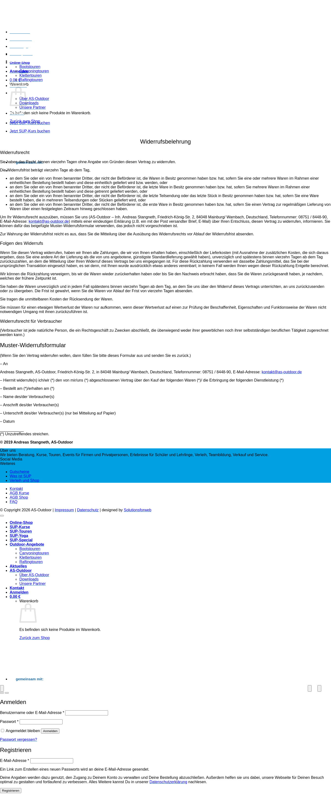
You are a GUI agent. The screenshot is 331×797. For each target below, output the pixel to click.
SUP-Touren (21, 39)
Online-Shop (21, 523)
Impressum (64, 510)
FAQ (13, 502)
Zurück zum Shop (34, 638)
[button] (19, 71)
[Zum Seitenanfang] (2, 515)
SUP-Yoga (19, 46)
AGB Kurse (19, 493)
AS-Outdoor (21, 570)
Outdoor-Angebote (27, 61)
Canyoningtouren (34, 71)
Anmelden (50, 731)
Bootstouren (29, 67)
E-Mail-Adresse (14, 761)
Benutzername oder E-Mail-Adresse (32, 713)
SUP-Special (21, 54)
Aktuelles (18, 86)
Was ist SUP (20, 476)
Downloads (29, 103)
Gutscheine (19, 472)
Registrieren (10, 790)
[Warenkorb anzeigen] (15, 597)
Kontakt (17, 113)
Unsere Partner (32, 107)
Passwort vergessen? (18, 739)
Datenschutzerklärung (168, 782)
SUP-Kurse (20, 32)
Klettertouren (30, 75)
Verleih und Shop (24, 480)
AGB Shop (19, 497)
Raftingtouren (31, 80)
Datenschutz (88, 510)
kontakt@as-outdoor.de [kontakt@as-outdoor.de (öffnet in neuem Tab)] (49, 221)
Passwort (9, 722)
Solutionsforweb (137, 510)
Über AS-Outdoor (34, 99)
